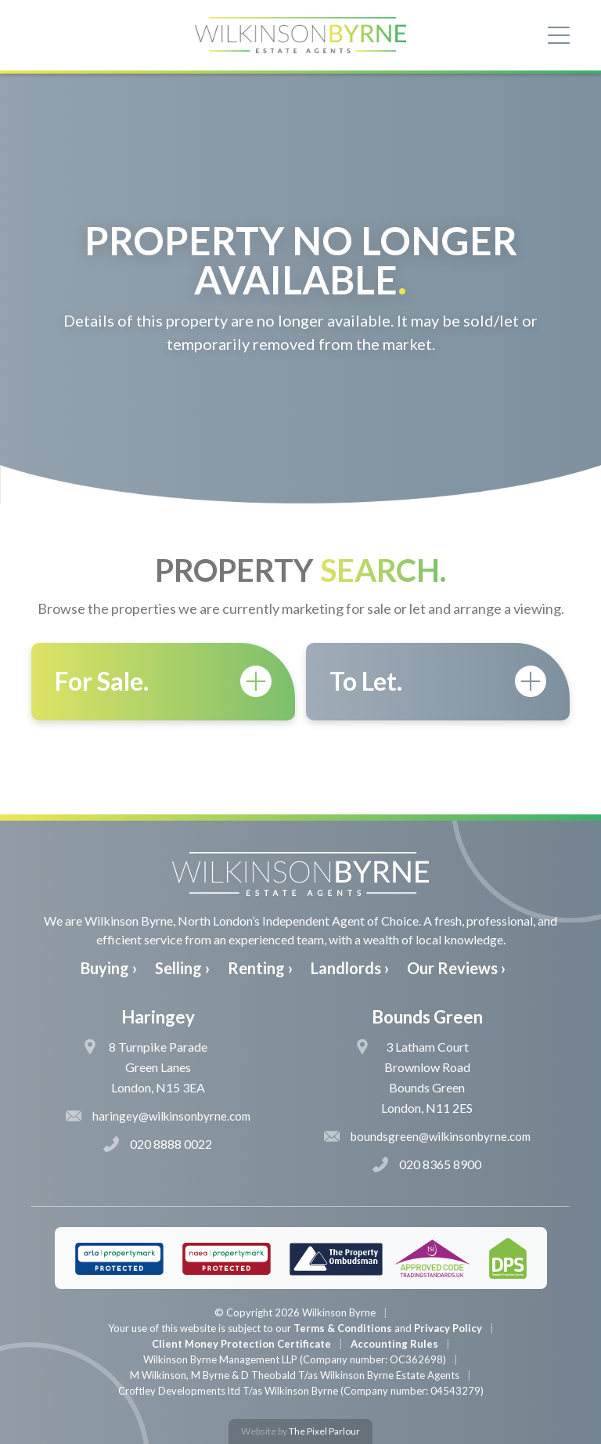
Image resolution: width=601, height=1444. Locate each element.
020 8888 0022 (157, 1144)
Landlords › (350, 967)
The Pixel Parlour (324, 1431)
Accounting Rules (394, 1344)
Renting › (260, 967)
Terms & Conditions (342, 1328)
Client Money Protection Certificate (241, 1344)
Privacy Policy (448, 1328)
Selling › (182, 967)
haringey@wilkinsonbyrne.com (158, 1116)
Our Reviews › (456, 967)
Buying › (109, 967)
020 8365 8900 (426, 1164)
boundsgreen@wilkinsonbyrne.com (427, 1136)
